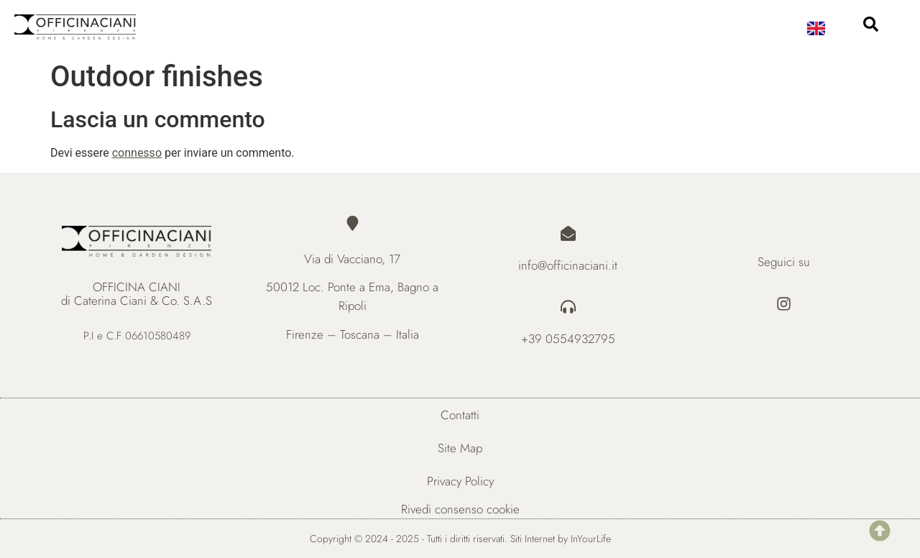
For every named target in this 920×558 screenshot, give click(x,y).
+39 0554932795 (568, 338)
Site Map (460, 448)
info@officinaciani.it (567, 265)
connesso (137, 153)
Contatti (460, 415)
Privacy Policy (460, 481)
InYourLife (591, 538)
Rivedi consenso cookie (460, 509)
